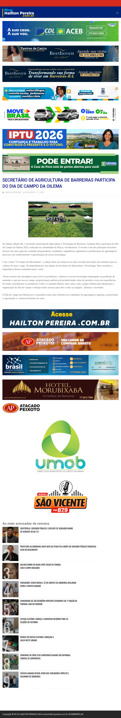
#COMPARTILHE (76, 714)
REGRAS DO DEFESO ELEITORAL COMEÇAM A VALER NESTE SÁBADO (37, 638)
